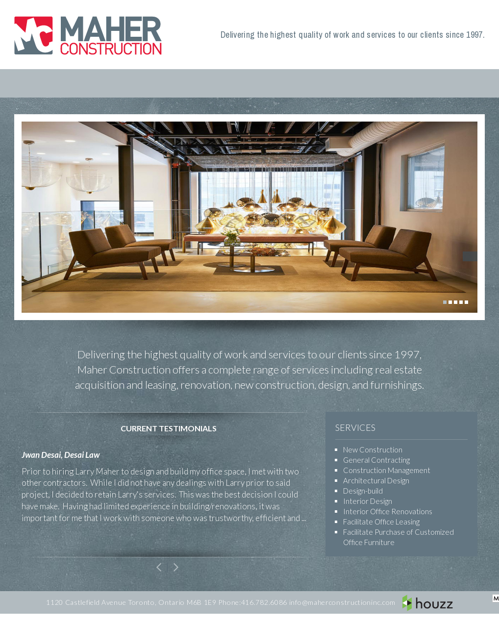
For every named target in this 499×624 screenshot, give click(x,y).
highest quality (177, 354)
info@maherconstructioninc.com (342, 602)
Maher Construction (90, 34)
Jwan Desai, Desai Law (61, 454)
